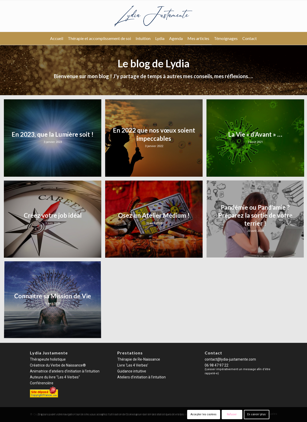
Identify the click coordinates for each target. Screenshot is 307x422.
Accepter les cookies (203, 414)
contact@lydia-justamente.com (230, 359)
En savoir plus (256, 414)
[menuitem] (56, 38)
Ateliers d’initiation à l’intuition (141, 377)
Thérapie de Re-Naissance (138, 359)
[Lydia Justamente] (153, 16)
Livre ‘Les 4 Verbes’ (132, 365)
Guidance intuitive (131, 371)
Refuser (232, 414)
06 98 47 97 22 (216, 365)
